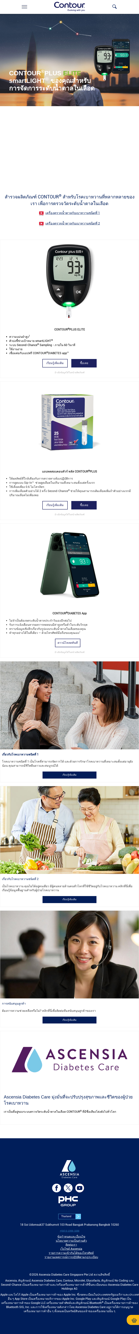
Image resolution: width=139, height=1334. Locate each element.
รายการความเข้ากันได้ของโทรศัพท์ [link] (71, 1253)
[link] (24, 6)
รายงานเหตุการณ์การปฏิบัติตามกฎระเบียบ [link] (71, 1257)
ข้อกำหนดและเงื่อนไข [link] (71, 1236)
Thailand (71, 1216)
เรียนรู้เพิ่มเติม (55, 363)
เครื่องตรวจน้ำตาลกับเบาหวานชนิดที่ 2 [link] (72, 223)
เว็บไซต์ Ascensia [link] (71, 1249)
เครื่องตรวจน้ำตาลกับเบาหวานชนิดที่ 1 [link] (72, 213)
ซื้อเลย (84, 363)
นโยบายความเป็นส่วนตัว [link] (71, 1240)
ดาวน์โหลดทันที (68, 642)
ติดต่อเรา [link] (71, 1244)
